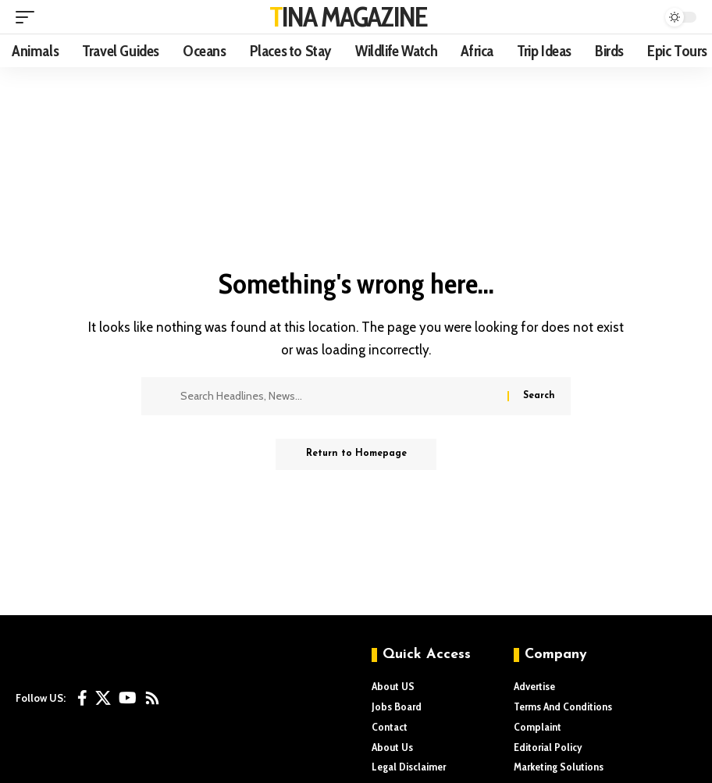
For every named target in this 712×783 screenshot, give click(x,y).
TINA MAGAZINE (348, 16)
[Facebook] (82, 698)
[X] (103, 698)
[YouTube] (128, 698)
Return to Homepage (356, 454)
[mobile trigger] (29, 17)
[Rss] (152, 698)
